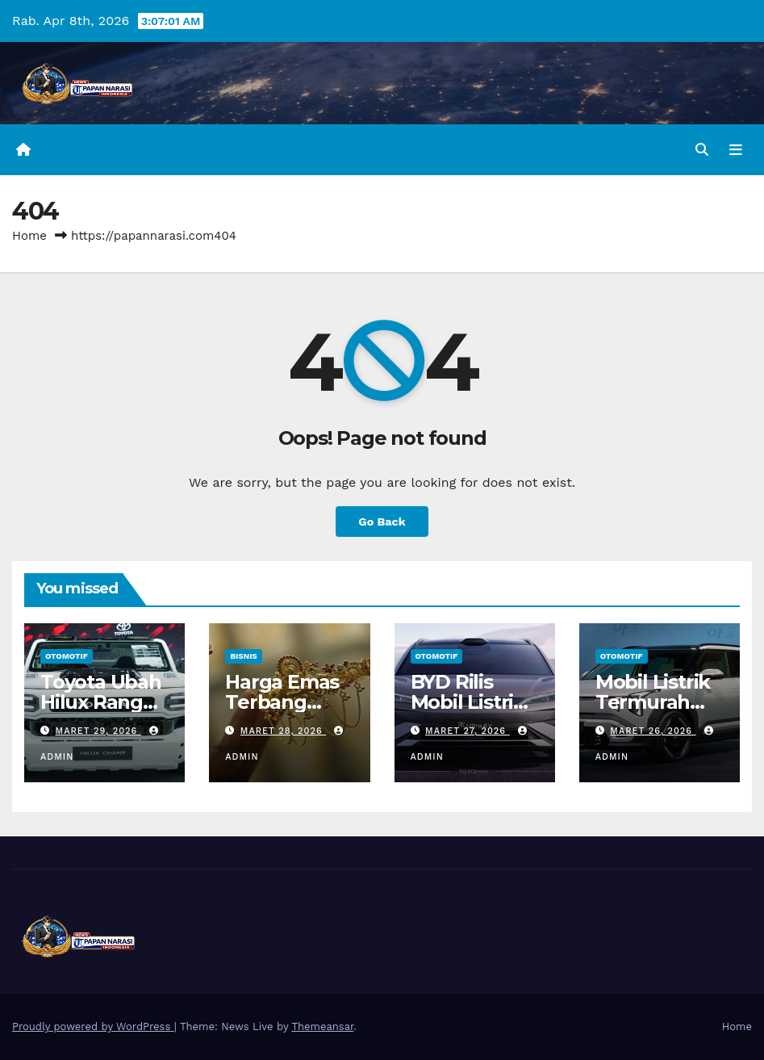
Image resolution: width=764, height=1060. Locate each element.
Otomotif (66, 656)
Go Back (381, 521)
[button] (701, 149)
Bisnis (243, 656)
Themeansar (322, 1026)
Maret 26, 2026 (652, 731)
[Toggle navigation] (736, 150)
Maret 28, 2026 (283, 731)
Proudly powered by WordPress (93, 1026)
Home (29, 235)
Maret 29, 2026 (98, 731)
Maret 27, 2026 (467, 731)
